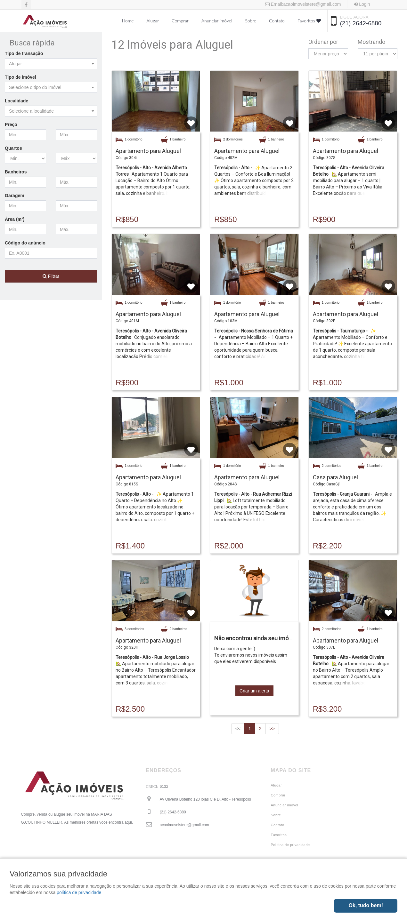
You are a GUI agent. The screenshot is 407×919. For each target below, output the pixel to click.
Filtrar (51, 276)
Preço (11, 124)
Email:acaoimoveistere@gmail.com (303, 4)
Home (128, 20)
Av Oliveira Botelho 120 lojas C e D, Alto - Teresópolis (205, 799)
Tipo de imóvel (20, 77)
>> (272, 728)
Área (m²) (14, 219)
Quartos (13, 148)
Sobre (250, 20)
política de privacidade (79, 892)
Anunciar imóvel (216, 20)
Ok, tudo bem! (365, 905)
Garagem (14, 195)
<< (237, 728)
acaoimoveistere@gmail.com (184, 825)
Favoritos (309, 20)
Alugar (152, 20)
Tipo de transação (24, 53)
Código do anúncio (25, 242)
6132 (164, 786)
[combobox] (51, 63)
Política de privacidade (290, 845)
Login (362, 4)
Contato (277, 20)
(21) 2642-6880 (361, 23)
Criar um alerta (254, 690)
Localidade (16, 100)
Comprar (180, 20)
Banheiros (16, 171)
